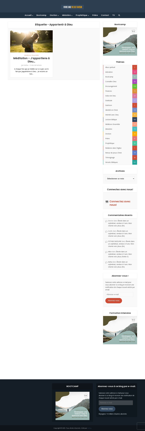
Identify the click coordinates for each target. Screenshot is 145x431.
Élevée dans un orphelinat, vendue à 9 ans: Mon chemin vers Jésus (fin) (120, 223)
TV (113, 15)
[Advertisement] (72, 360)
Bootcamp (41, 15)
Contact (105, 15)
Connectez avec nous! (120, 189)
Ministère (66, 15)
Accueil (28, 15)
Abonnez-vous (113, 301)
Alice (110, 252)
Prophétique (81, 15)
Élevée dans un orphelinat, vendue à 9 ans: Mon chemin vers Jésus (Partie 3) (120, 254)
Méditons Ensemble (31, 55)
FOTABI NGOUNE (114, 241)
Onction (53, 15)
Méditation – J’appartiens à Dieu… (31, 60)
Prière (95, 15)
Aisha (26, 65)
